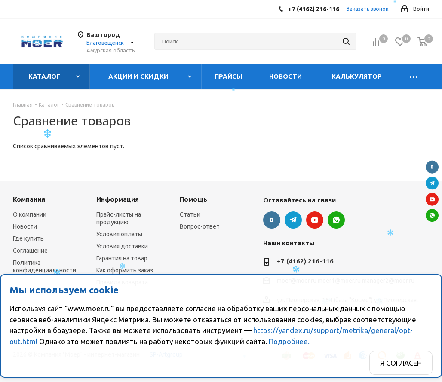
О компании (29, 214)
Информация (117, 199)
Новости (25, 226)
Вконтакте (432, 166)
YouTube (432, 199)
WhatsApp (432, 215)
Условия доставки (122, 246)
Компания (29, 199)
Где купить (28, 238)
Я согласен (401, 363)
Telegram (432, 183)
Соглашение (30, 250)
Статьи (190, 214)
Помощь (193, 199)
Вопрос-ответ (200, 226)
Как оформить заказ (124, 270)
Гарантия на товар (121, 258)
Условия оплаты (119, 234)
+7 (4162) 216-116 (305, 261)
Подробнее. (289, 341)
